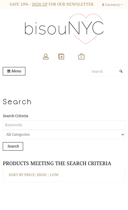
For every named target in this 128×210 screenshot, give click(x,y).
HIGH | (43, 175)
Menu (14, 71)
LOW (54, 175)
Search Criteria (15, 116)
